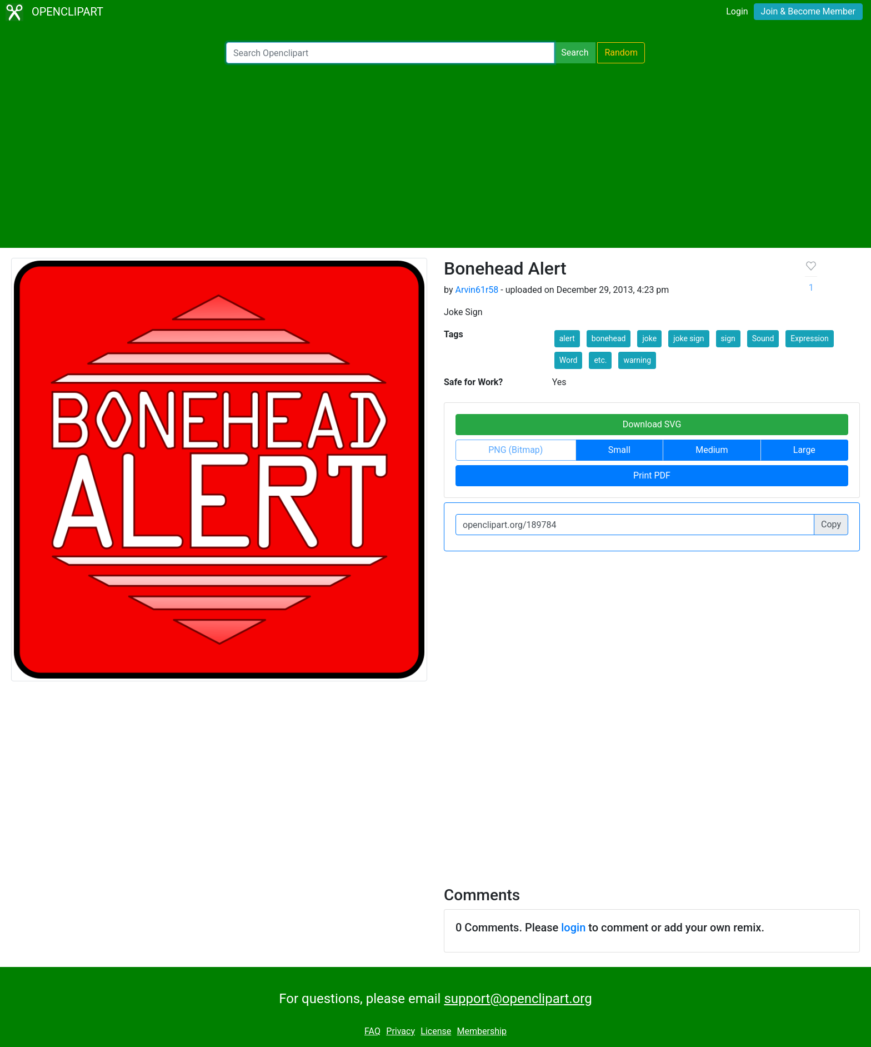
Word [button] (568, 360)
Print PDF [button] (651, 475)
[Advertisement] (435, 155)
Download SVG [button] (652, 424)
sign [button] (728, 338)
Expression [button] (809, 338)
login (573, 927)
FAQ (372, 1031)
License (436, 1031)
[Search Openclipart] (390, 52)
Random (621, 52)
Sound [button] (763, 338)
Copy (831, 524)
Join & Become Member (808, 11)
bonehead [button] (609, 338)
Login (737, 11)
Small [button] (619, 450)
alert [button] (567, 338)
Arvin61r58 (476, 290)
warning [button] (637, 360)
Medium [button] (711, 450)
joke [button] (649, 338)
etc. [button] (600, 360)
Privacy (400, 1031)
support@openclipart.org (518, 998)
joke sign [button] (688, 338)
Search (574, 52)
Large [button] (804, 450)
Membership (482, 1031)
